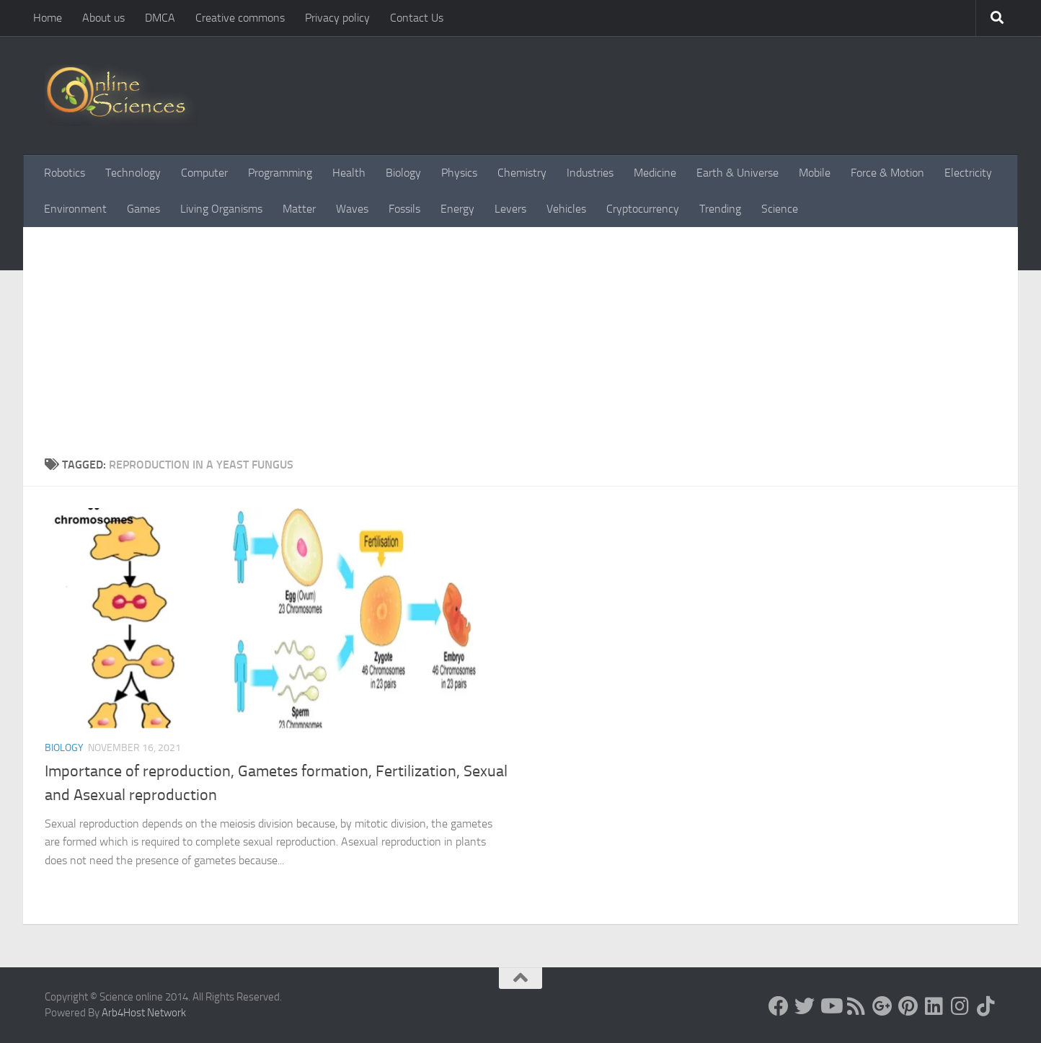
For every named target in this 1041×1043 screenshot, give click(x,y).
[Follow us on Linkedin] (934, 1006)
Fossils (404, 209)
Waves (352, 209)
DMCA (160, 18)
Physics (459, 172)
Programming (280, 172)
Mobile (814, 172)
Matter (299, 209)
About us (103, 18)
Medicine (655, 172)
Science (779, 209)
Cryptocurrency (642, 209)
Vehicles (566, 209)
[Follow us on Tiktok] (986, 1006)
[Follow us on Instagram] (960, 1006)
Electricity (968, 172)
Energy (457, 209)
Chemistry (521, 172)
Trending (720, 209)
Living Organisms (221, 209)
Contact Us (416, 18)
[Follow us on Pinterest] (908, 1006)
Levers (510, 209)
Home (47, 18)
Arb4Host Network (144, 1012)
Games (143, 209)
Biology (403, 172)
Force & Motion (887, 172)
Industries (590, 172)
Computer (204, 172)
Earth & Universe (737, 172)
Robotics (64, 172)
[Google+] (882, 1006)
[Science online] (778, 1006)
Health (349, 172)
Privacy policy (337, 18)
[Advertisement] (520, 348)
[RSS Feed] (856, 1006)
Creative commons (240, 18)
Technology (133, 172)
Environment (75, 209)
